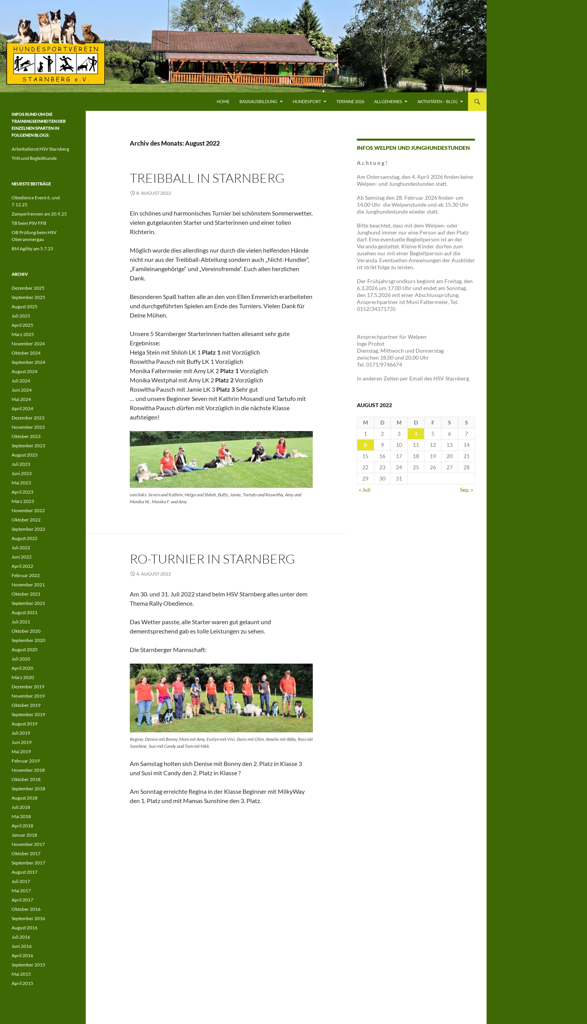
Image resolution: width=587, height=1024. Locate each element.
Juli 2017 (21, 881)
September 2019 (28, 714)
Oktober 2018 (26, 779)
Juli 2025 (21, 316)
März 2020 (23, 677)
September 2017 (28, 863)
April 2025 (22, 325)
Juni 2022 (22, 557)
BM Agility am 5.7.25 (32, 248)
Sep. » (466, 489)
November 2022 (28, 510)
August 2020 (24, 649)
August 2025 (24, 306)
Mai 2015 (21, 974)
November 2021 (28, 585)
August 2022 (24, 538)
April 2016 (22, 955)
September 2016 (28, 918)
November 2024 (28, 343)
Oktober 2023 (26, 436)
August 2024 (24, 371)
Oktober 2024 (26, 353)
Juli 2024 (21, 381)
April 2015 (22, 983)
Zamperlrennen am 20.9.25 (39, 214)
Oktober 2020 (26, 631)
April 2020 (22, 668)
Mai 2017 (21, 890)
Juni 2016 (22, 946)
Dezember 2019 (28, 686)
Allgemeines (388, 101)
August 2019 (24, 724)
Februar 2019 (26, 761)
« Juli (365, 489)
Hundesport (307, 101)
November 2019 (28, 696)
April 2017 (22, 900)
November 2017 (28, 844)
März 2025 (23, 334)
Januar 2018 (24, 835)
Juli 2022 (21, 547)
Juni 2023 (22, 473)
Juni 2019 (22, 742)
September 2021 (28, 603)
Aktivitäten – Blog (437, 101)
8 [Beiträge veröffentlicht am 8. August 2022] (365, 445)
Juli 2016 (21, 937)
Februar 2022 (26, 575)
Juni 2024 (22, 390)
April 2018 (22, 826)
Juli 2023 (21, 464)
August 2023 (24, 455)
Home (223, 101)
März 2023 (23, 501)
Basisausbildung (258, 101)
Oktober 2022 (26, 520)
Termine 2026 (350, 101)
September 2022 (28, 529)
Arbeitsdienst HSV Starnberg (40, 149)
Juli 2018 (21, 807)
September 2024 (28, 362)
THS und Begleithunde (34, 158)
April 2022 (22, 566)
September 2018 (28, 788)
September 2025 (28, 297)
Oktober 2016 (26, 909)
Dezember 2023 (28, 418)
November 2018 (28, 770)
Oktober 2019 (26, 705)
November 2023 (28, 427)
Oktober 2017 (26, 853)
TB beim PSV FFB (29, 223)
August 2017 (24, 872)
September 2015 (28, 965)
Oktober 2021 (26, 594)
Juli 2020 (21, 659)
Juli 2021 (21, 622)
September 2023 (28, 445)
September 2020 (28, 640)
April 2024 (22, 408)
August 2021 (24, 612)
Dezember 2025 (28, 288)
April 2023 (22, 492)
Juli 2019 (21, 733)
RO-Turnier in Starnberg (212, 559)
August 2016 (24, 928)
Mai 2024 (21, 399)
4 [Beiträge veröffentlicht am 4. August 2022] (415, 433)
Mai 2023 (21, 483)
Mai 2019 (21, 751)
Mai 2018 (21, 816)
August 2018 (24, 798)
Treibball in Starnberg (207, 178)
